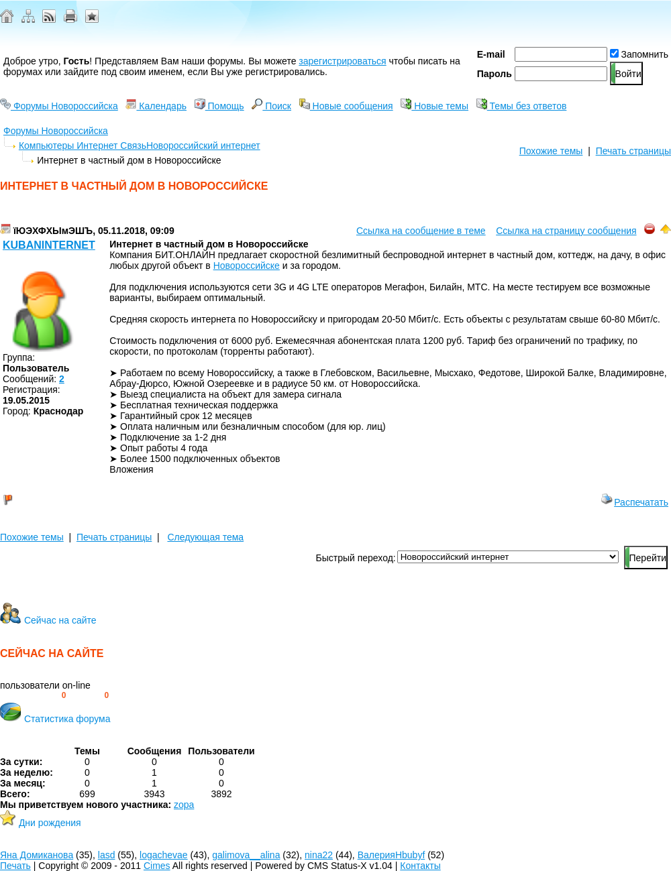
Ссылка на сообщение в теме (421, 230)
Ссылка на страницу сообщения (566, 230)
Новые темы (434, 106)
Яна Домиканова (36, 855)
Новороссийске (246, 265)
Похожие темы (551, 151)
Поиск (271, 106)
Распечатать (634, 502)
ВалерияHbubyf (391, 855)
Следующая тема (205, 537)
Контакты (420, 865)
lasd (106, 855)
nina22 (319, 855)
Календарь (156, 106)
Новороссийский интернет (203, 145)
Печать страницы (633, 151)
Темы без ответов (521, 106)
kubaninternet (49, 245)
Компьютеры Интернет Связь (82, 145)
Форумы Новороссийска (59, 106)
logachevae (164, 855)
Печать (15, 865)
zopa (184, 804)
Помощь (219, 106)
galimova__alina (246, 855)
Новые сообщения (346, 106)
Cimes (157, 865)
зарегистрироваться (342, 61)
